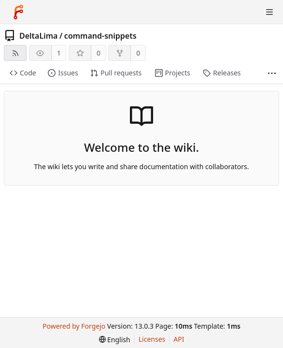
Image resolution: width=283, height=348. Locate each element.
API (178, 339)
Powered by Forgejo (73, 326)
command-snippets (100, 36)
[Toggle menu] (269, 12)
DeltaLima (38, 36)
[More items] (272, 73)
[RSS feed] (15, 53)
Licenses (152, 339)
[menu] (114, 339)
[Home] (18, 12)
